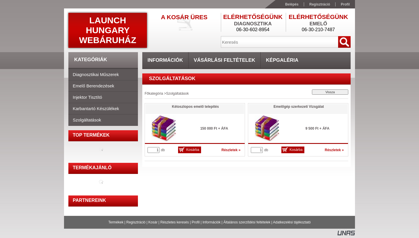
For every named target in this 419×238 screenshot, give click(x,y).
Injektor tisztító (87, 97)
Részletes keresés (174, 222)
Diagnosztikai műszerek (96, 74)
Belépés (292, 4)
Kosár (152, 222)
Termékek (115, 222)
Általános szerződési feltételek (246, 222)
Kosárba (192, 150)
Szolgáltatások (87, 119)
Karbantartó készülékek (96, 108)
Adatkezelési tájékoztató (291, 222)
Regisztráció (135, 222)
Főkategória (154, 93)
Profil (196, 222)
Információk (212, 222)
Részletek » (230, 150)
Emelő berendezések (93, 85)
